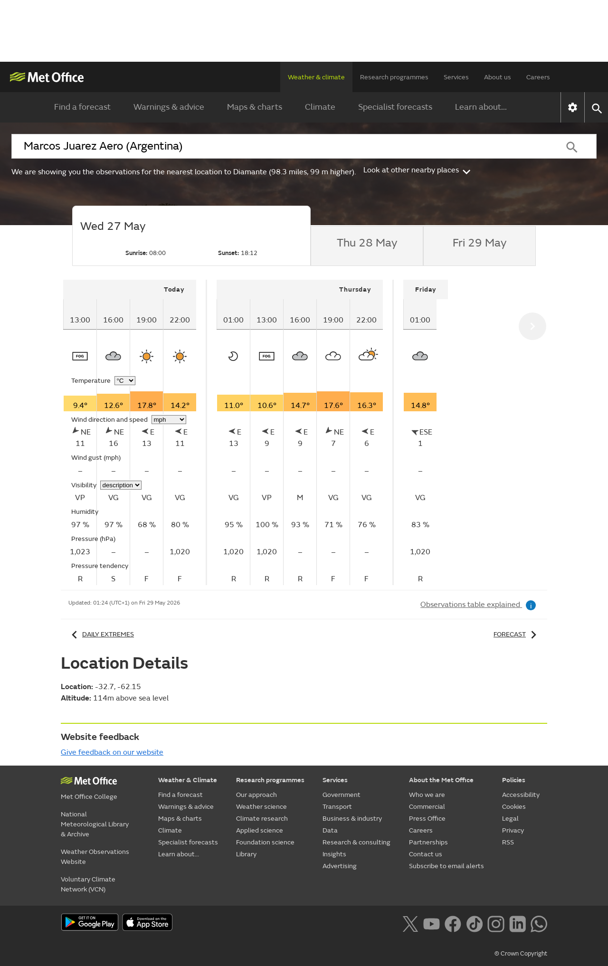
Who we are (427, 795)
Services (456, 77)
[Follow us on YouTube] (431, 922)
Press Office (427, 818)
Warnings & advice (168, 107)
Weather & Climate (187, 780)
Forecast (517, 634)
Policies (513, 780)
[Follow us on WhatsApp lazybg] (539, 922)
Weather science (261, 807)
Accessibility (521, 795)
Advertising (340, 866)
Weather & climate (316, 77)
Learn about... (481, 107)
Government (342, 795)
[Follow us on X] (410, 922)
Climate (320, 107)
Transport (337, 807)
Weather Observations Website (95, 857)
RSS (508, 842)
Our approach (256, 795)
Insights (334, 854)
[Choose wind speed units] (169, 419)
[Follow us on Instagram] (495, 922)
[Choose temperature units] (124, 380)
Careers (538, 77)
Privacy (513, 830)
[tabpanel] (135, 432)
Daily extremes (101, 634)
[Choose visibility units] (121, 485)
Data (330, 830)
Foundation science (265, 842)
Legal (510, 818)
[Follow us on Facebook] (453, 922)
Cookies (514, 807)
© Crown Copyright (520, 953)
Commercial (427, 807)
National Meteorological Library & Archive (95, 824)
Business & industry (352, 818)
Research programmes (394, 77)
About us (497, 77)
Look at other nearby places (417, 170)
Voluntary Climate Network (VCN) (88, 884)
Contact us (425, 854)
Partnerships (428, 842)
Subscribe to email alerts (446, 866)
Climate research (262, 818)
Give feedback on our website (112, 752)
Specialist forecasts (395, 107)
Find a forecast (82, 107)
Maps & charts (254, 107)
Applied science (259, 830)
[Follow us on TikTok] (474, 922)
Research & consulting (356, 842)
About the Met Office (441, 780)
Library (246, 854)
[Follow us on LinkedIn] (517, 922)
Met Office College (89, 797)
